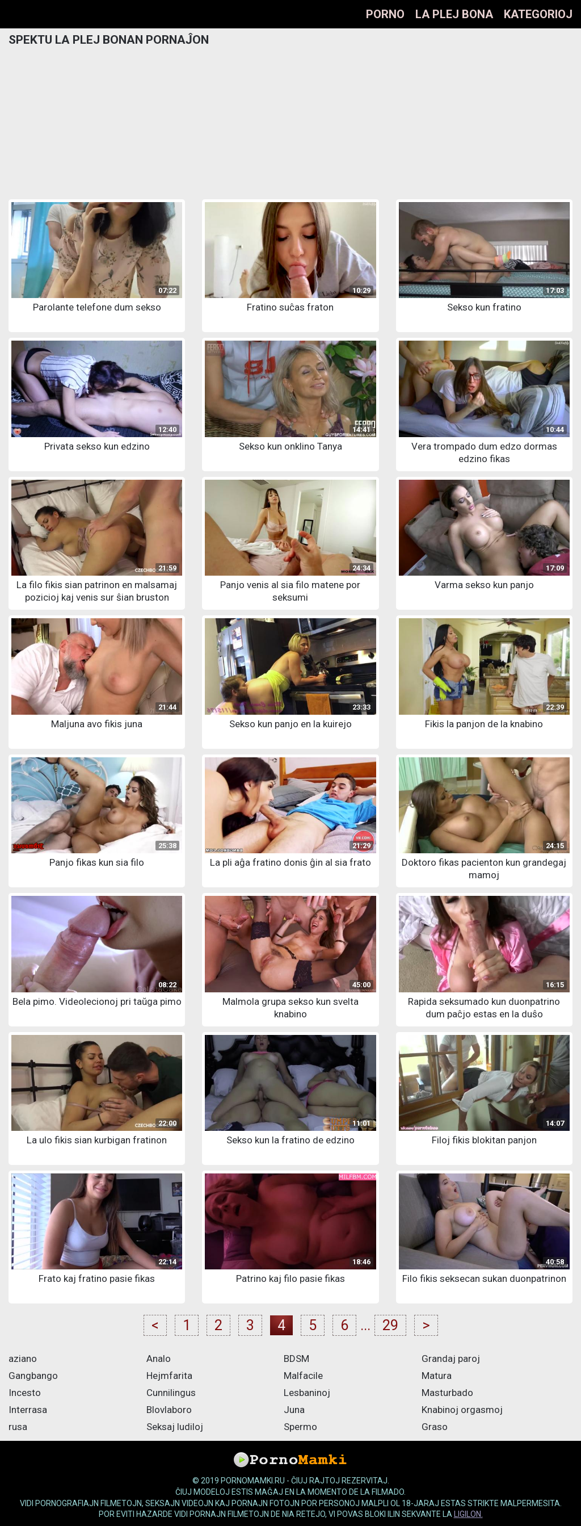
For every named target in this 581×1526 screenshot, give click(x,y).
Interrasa (28, 1409)
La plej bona (454, 14)
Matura (437, 1375)
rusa (18, 1426)
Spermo (300, 1426)
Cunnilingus (171, 1392)
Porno (385, 14)
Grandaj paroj (451, 1358)
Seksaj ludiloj (174, 1426)
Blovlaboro (169, 1409)
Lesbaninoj (307, 1392)
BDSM (296, 1358)
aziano (23, 1358)
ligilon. (468, 1514)
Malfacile (303, 1375)
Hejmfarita (169, 1375)
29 (390, 1325)
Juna (294, 1409)
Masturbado (447, 1392)
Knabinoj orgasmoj (462, 1409)
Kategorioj (538, 14)
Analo (158, 1358)
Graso (435, 1426)
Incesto (25, 1392)
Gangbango (33, 1375)
